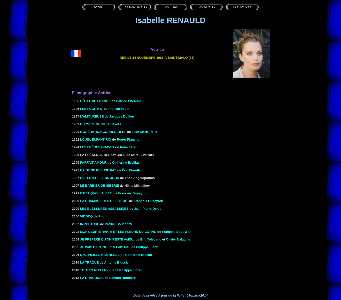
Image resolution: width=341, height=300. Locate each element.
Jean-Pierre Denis (147, 208)
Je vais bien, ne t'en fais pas (105, 247)
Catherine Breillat (125, 162)
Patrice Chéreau (128, 101)
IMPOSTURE (89, 224)
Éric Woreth (131, 170)
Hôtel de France (95, 101)
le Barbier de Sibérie (99, 185)
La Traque (89, 262)
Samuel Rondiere (122, 278)
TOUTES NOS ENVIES (97, 270)
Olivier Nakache (178, 239)
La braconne (92, 278)
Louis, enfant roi (95, 139)
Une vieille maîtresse (100, 255)
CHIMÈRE (87, 124)
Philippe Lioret (147, 247)
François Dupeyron (132, 193)
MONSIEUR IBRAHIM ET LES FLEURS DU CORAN (118, 232)
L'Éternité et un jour (99, 178)
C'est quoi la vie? (96, 193)
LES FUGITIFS (91, 109)
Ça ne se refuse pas (98, 170)
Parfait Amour (93, 162)
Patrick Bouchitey (118, 224)
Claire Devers (111, 124)
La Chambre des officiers (103, 201)
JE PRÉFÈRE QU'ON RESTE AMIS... (107, 239)
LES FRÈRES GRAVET (97, 147)
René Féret (128, 147)
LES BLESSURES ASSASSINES (104, 208)
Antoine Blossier (117, 262)
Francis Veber (119, 109)
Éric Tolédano (150, 239)
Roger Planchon (129, 139)
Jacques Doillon (121, 116)
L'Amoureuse (92, 116)
